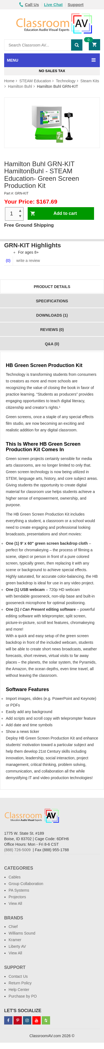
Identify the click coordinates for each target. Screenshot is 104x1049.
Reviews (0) (52, 329)
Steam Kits (89, 81)
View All (15, 903)
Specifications (52, 301)
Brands (13, 918)
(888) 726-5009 (17, 850)
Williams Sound (22, 933)
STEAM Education (35, 81)
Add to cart (65, 213)
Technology (66, 81)
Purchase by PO (23, 996)
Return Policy (20, 983)
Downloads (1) (52, 315)
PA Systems (19, 890)
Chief (13, 926)
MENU (12, 60)
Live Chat (53, 4)
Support (76, 4)
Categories (18, 868)
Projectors (17, 897)
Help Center (19, 989)
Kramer (15, 940)
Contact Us (18, 976)
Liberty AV (17, 946)
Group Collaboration (26, 883)
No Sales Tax (52, 71)
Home (9, 81)
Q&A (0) (52, 344)
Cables (15, 877)
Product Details (52, 286)
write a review (27, 260)
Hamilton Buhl (20, 86)
